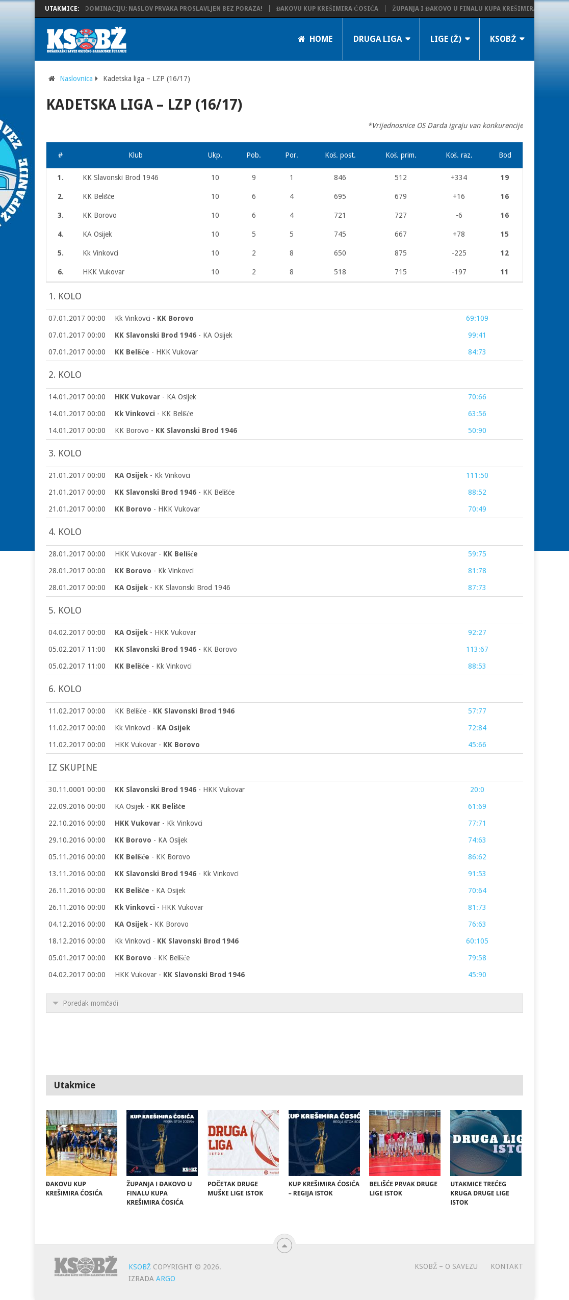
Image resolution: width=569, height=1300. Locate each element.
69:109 (477, 318)
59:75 (477, 554)
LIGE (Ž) (446, 39)
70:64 (477, 890)
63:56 (477, 414)
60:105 (477, 941)
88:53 (477, 666)
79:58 (477, 958)
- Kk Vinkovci (152, 475)
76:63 (477, 924)
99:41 (477, 335)
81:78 (477, 571)
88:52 (477, 492)
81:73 (477, 907)
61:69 (477, 806)
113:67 (477, 649)
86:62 (477, 857)
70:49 (477, 509)
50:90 (477, 430)
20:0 (477, 789)
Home (315, 39)
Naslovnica (76, 78)
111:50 (477, 475)
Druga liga (377, 39)
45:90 (477, 975)
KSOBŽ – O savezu (446, 1266)
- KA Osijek (173, 335)
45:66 (477, 745)
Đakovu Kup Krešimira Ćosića (338, 8)
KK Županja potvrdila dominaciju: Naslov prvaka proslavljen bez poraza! (146, 8)
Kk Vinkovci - (154, 318)
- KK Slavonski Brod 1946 (172, 587)
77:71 (477, 823)
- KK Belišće (154, 414)
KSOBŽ (503, 39)
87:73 (477, 587)
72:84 (477, 728)
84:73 (477, 352)
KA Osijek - (150, 806)
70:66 (477, 397)
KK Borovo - (176, 430)
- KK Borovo (176, 649)
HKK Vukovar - (156, 554)
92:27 (477, 632)
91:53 (477, 874)
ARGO (165, 1278)
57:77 (477, 711)
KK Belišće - (175, 711)
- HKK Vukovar (156, 352)
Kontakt (506, 1266)
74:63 (477, 840)
